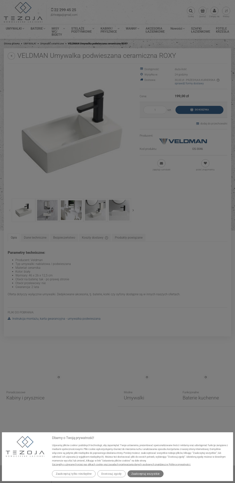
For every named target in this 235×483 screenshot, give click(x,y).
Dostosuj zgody (111, 473)
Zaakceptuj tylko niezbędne (74, 473)
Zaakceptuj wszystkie (145, 473)
